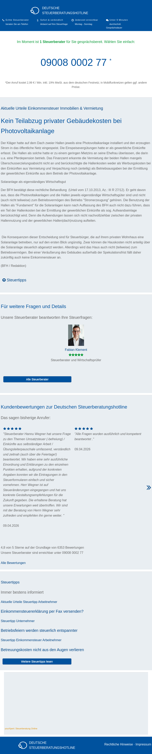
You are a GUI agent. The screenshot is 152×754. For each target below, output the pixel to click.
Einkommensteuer (43, 108)
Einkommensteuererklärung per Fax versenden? (42, 611)
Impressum (143, 744)
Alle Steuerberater (37, 379)
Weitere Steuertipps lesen (37, 661)
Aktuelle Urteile (14, 108)
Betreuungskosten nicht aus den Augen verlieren (42, 650)
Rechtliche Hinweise (118, 744)
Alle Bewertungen (13, 563)
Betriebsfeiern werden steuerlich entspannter (39, 630)
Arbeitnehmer (47, 602)
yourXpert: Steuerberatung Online (21, 728)
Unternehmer (25, 621)
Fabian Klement (76, 349)
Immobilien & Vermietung (81, 108)
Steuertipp (30, 602)
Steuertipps (14, 280)
